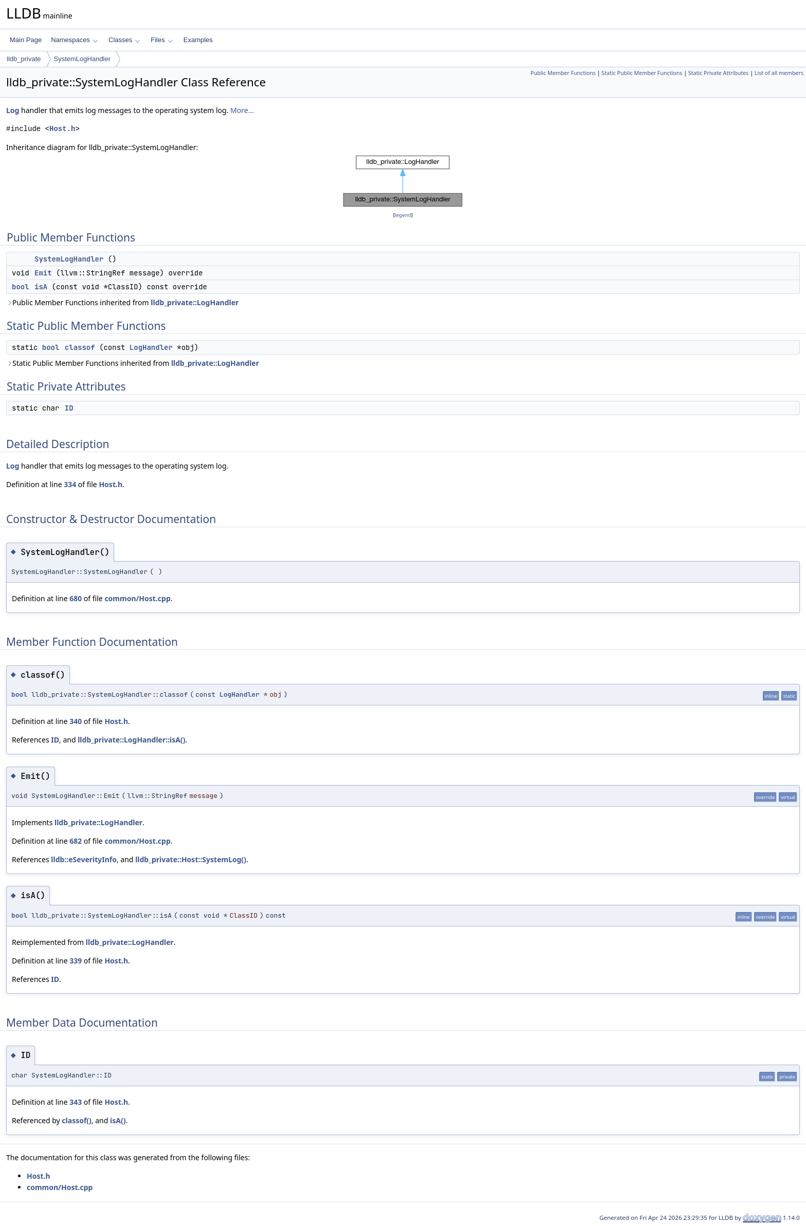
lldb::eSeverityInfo (84, 859)
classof (80, 347)
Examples (198, 40)
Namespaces (74, 40)
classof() (76, 1120)
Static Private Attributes (718, 73)
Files (162, 40)
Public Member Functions (563, 73)
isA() (117, 1120)
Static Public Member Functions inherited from (132, 363)
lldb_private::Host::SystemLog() (190, 859)
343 (75, 1102)
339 (75, 960)
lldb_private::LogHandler (195, 302)
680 (75, 598)
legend (403, 215)
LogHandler (151, 347)
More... (242, 110)
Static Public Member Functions (641, 73)
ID (69, 408)
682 (75, 841)
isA (40, 286)
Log (12, 110)
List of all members (779, 73)
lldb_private (24, 59)
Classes (124, 40)
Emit (43, 272)
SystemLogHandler (82, 59)
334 (70, 484)
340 (75, 721)
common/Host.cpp (137, 598)
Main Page (26, 40)
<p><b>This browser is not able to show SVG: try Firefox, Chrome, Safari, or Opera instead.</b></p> (403, 181)
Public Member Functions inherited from (122, 302)
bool (20, 286)
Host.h (62, 129)
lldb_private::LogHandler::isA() (131, 740)
